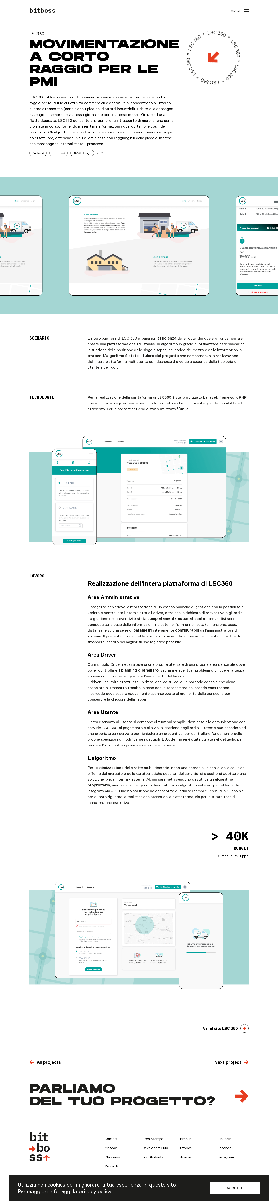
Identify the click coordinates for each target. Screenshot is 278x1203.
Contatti (111, 1139)
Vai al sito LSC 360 (220, 1028)
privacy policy (95, 1191)
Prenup (186, 1139)
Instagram (226, 1157)
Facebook (225, 1148)
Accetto (235, 1188)
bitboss (42, 10)
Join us (185, 1157)
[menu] (240, 10)
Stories (186, 1148)
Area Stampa (152, 1139)
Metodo (111, 1148)
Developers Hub (155, 1148)
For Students (152, 1157)
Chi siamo (112, 1157)
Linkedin (224, 1139)
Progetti (111, 1166)
